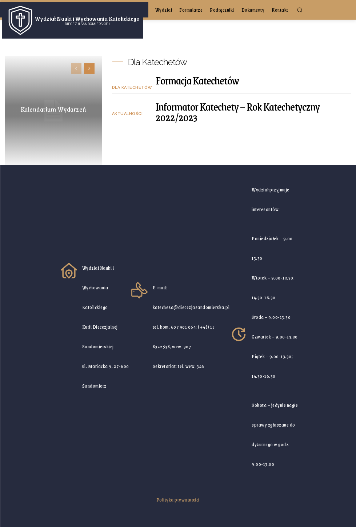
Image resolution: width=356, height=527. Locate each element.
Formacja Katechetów (197, 80)
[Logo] (73, 20)
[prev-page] (76, 68)
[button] (299, 10)
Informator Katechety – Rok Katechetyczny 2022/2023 (238, 112)
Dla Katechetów (132, 87)
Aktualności (127, 113)
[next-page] (89, 68)
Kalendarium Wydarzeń (53, 109)
